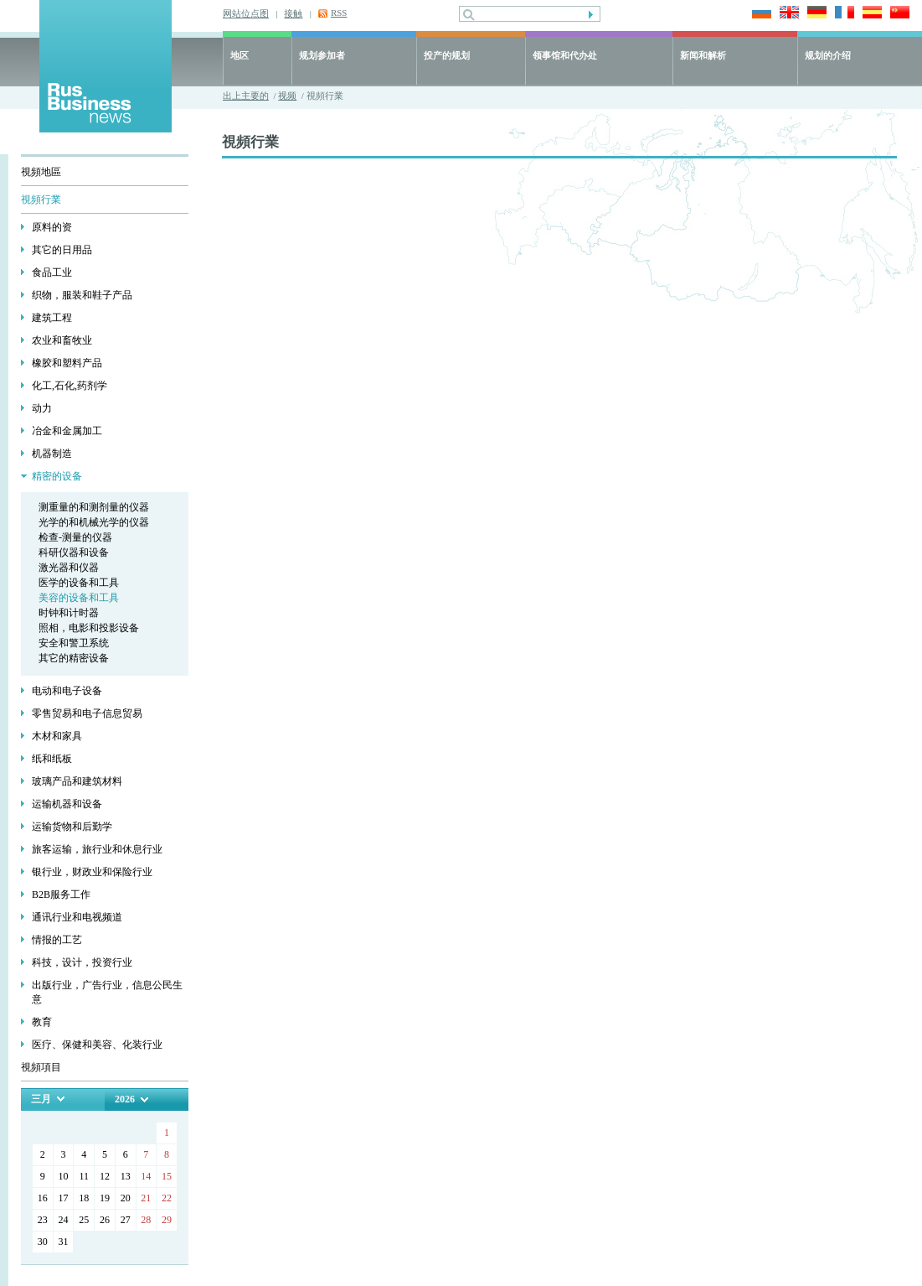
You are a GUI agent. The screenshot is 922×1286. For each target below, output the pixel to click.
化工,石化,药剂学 (69, 386)
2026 (125, 1099)
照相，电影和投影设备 (89, 628)
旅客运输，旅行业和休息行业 (97, 849)
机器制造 (52, 453)
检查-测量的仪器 (75, 537)
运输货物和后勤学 (72, 826)
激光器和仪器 (69, 567)
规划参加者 (322, 55)
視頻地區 (41, 172)
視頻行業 (41, 199)
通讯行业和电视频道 (77, 917)
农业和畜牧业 (62, 340)
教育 (42, 1022)
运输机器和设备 (67, 804)
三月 (41, 1099)
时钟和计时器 (69, 613)
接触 (293, 13)
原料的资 (52, 227)
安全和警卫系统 (74, 643)
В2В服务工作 (61, 894)
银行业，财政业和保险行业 (92, 872)
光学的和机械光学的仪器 (94, 522)
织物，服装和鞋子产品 (82, 295)
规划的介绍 (828, 55)
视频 (287, 96)
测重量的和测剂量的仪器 (94, 507)
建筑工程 (52, 318)
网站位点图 (246, 13)
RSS (339, 13)
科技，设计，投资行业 (82, 962)
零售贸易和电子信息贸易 (87, 713)
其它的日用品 (62, 250)
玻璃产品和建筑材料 (77, 781)
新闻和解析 (703, 55)
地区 (239, 55)
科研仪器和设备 (74, 552)
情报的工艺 (57, 940)
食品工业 (52, 272)
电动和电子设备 (67, 691)
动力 (42, 408)
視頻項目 (41, 1067)
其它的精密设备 (74, 658)
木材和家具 (57, 736)
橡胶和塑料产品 (67, 363)
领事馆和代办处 (565, 55)
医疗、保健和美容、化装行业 (97, 1044)
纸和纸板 (52, 759)
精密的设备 (57, 476)
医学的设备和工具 (79, 583)
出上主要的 (246, 96)
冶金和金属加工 (67, 431)
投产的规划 (447, 55)
